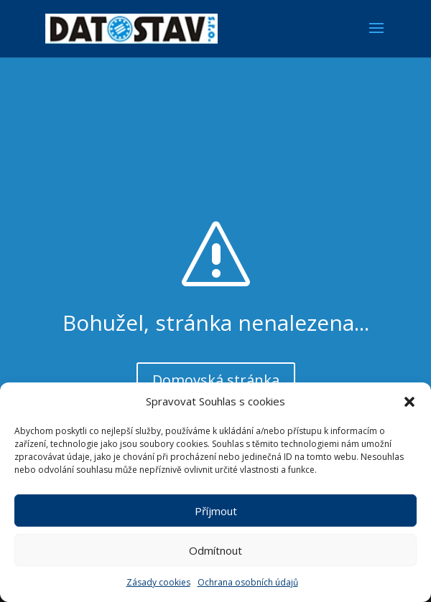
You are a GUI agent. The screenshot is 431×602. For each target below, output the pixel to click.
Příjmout (216, 511)
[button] (409, 402)
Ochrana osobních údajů (248, 582)
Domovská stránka (215, 380)
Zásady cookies (158, 582)
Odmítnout (215, 550)
